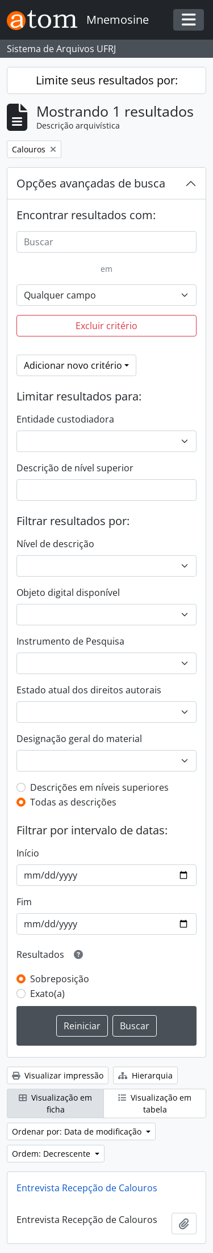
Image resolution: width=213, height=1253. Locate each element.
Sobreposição (59, 979)
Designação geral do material (79, 738)
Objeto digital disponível (68, 592)
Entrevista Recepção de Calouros (86, 1188)
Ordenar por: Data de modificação (78, 1131)
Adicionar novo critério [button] (73, 365)
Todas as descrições (73, 802)
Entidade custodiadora (65, 419)
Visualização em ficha (55, 1103)
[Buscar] (106, 242)
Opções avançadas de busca (90, 183)
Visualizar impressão (57, 1075)
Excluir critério (106, 325)
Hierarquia (145, 1075)
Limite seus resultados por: (107, 80)
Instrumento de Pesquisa (70, 641)
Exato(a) (47, 993)
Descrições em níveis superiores (99, 787)
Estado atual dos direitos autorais (88, 690)
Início (27, 853)
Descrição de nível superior (74, 468)
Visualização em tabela (154, 1103)
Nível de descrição (55, 544)
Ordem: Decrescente (52, 1153)
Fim (24, 902)
